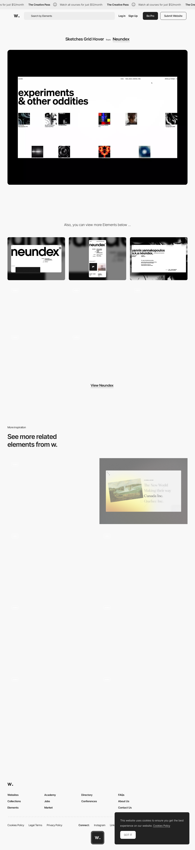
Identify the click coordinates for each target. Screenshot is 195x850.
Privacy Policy (54, 825)
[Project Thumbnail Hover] (97, 305)
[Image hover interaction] (143, 634)
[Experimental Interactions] (97, 352)
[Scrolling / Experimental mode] (159, 305)
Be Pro (150, 15)
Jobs (47, 801)
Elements (13, 807)
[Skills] (51, 491)
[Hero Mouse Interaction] (36, 305)
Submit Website (173, 15)
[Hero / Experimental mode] (36, 352)
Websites (13, 794)
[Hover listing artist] (143, 563)
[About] (159, 258)
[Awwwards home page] (97, 837)
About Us (123, 801)
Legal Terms (35, 825)
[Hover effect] (143, 491)
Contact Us (125, 807)
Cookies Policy (15, 825)
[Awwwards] (16, 15)
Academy (50, 794)
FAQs (121, 794)
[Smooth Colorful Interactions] (143, 706)
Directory (87, 794)
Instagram (99, 825)
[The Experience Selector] (51, 706)
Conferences (89, 801)
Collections (14, 801)
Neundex (121, 39)
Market (48, 807)
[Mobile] (97, 258)
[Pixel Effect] (51, 634)
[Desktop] (36, 258)
